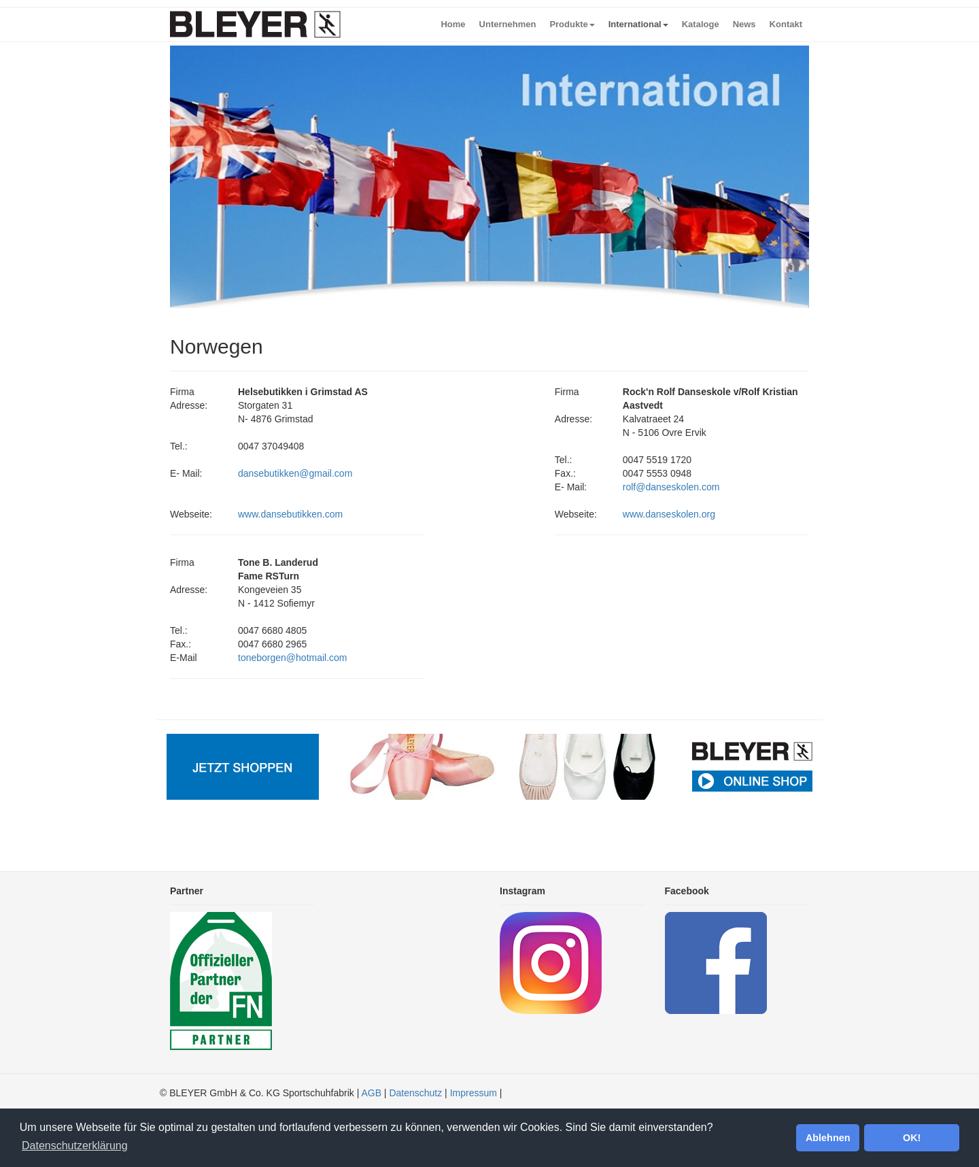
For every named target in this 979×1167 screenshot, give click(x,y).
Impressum (473, 1092)
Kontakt (786, 24)
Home (453, 24)
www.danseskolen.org (669, 514)
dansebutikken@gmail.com (295, 473)
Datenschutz (415, 1092)
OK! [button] (912, 1137)
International (638, 24)
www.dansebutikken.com (290, 514)
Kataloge (700, 24)
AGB (371, 1092)
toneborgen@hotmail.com (292, 657)
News (744, 24)
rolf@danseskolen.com (671, 486)
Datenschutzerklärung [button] (75, 1145)
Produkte (571, 24)
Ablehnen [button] (828, 1137)
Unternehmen (507, 24)
